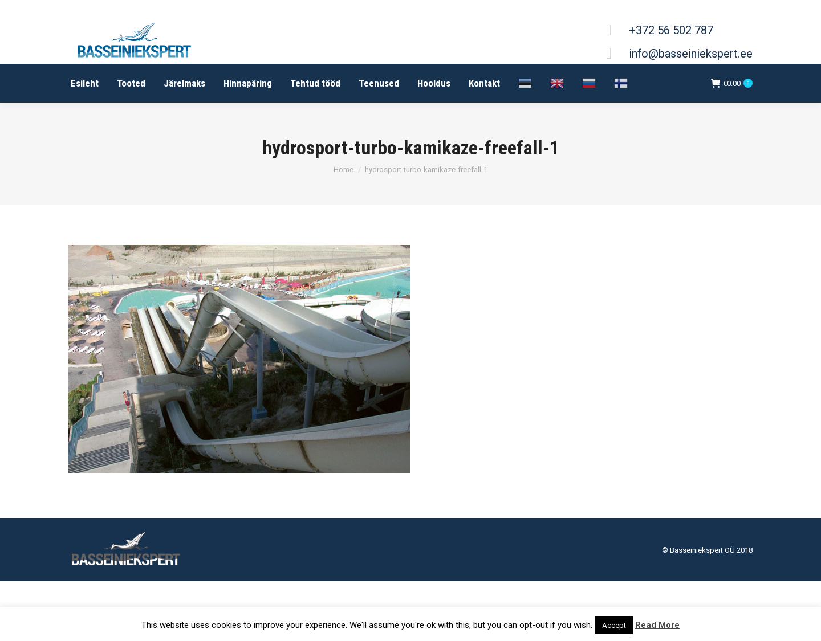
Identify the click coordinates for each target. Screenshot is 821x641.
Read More (657, 625)
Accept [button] (614, 625)
